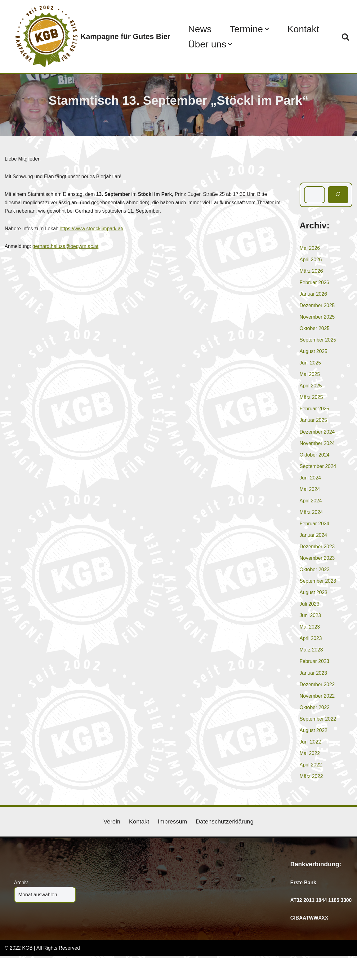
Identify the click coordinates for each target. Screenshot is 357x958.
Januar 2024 (313, 536)
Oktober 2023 (315, 570)
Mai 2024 (310, 490)
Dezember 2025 (317, 305)
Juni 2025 (310, 363)
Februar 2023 (314, 663)
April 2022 (311, 766)
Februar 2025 (314, 409)
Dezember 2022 (317, 686)
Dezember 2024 (317, 432)
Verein (111, 823)
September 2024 (318, 467)
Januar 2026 (313, 294)
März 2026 (311, 271)
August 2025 (314, 351)
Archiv (21, 884)
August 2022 (314, 732)
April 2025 (311, 386)
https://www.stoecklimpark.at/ (92, 229)
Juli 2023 (309, 605)
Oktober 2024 (315, 455)
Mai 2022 (310, 755)
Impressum (172, 823)
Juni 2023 (310, 617)
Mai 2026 (310, 248)
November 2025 (317, 317)
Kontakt (303, 29)
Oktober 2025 (315, 328)
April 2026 (311, 259)
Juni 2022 (310, 743)
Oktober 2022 (315, 709)
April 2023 (311, 639)
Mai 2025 (310, 374)
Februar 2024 (314, 524)
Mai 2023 (310, 628)
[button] (267, 29)
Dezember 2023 (317, 547)
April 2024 (311, 501)
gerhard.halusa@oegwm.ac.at (66, 246)
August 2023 (314, 593)
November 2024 (317, 444)
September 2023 (318, 582)
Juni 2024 (310, 478)
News (200, 29)
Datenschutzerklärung (225, 823)
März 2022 (311, 778)
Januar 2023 (313, 674)
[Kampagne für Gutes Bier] (93, 37)
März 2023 (311, 651)
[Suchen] (345, 37)
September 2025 (318, 340)
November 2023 (317, 559)
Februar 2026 (314, 282)
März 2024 (311, 513)
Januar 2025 (313, 421)
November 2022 (317, 697)
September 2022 (318, 720)
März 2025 (311, 397)
